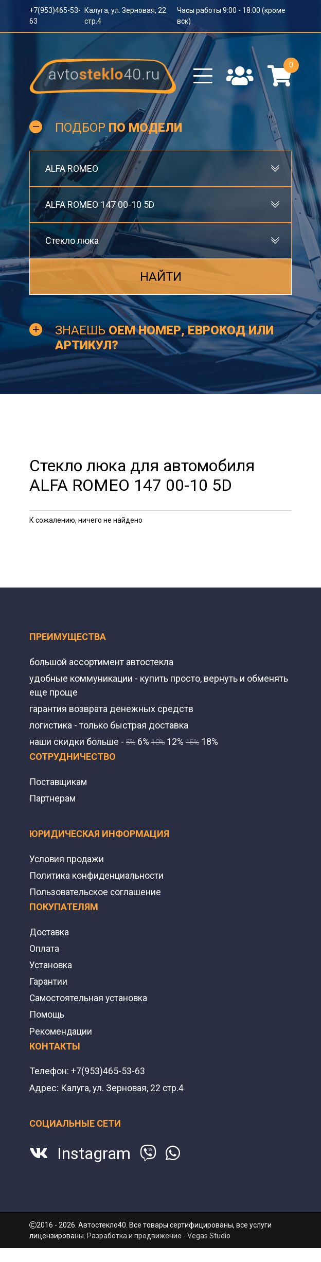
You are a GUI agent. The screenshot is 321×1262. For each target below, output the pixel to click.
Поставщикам (59, 783)
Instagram (94, 1155)
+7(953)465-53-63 (108, 1072)
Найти (161, 279)
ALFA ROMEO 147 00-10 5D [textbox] (99, 207)
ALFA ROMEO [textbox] (71, 171)
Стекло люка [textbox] (72, 243)
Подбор (118, 130)
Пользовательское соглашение (96, 893)
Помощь (47, 1016)
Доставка (49, 934)
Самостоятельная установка (89, 999)
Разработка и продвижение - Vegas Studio (158, 1237)
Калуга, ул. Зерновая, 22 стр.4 (123, 1088)
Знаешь (164, 340)
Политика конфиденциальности (97, 877)
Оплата (44, 950)
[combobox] (160, 171)
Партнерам (52, 800)
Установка (51, 967)
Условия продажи (67, 861)
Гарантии (48, 983)
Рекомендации (61, 1032)
